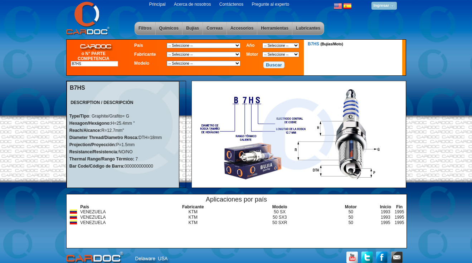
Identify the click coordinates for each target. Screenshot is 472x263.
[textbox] (94, 63)
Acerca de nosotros (192, 4)
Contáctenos (231, 4)
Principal (157, 4)
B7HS (325, 43)
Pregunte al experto (270, 4)
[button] (274, 65)
